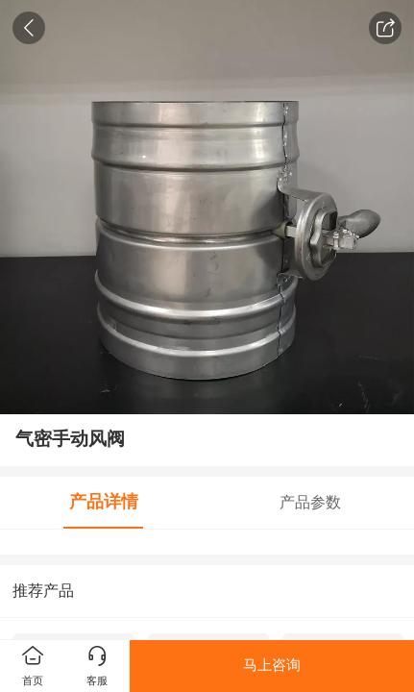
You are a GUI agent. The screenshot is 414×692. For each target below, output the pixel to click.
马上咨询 (272, 665)
